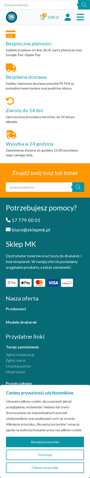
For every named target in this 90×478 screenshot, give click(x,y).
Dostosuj (45, 455)
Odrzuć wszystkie (45, 468)
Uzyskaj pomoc (18, 366)
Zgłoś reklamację (20, 354)
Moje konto (15, 371)
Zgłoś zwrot (16, 360)
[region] (45, 431)
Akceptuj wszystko (45, 442)
